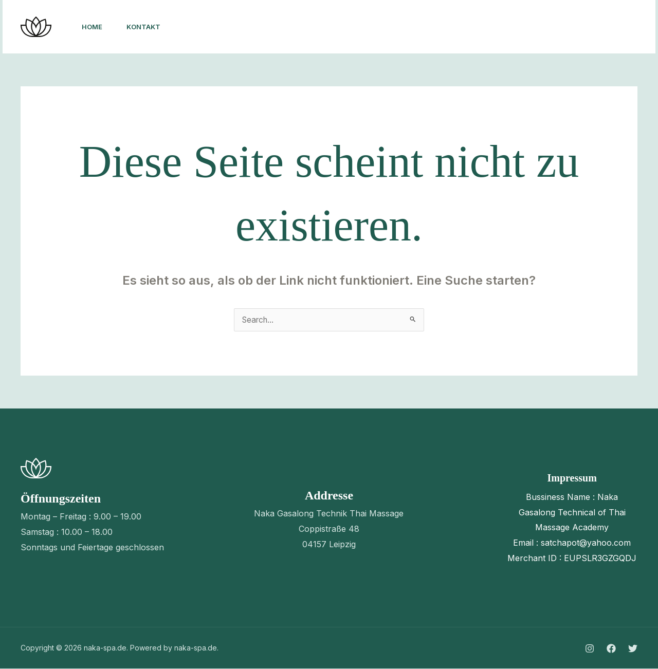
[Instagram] (491, 27)
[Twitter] (536, 27)
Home (92, 27)
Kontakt (144, 27)
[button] (598, 27)
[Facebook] (513, 27)
